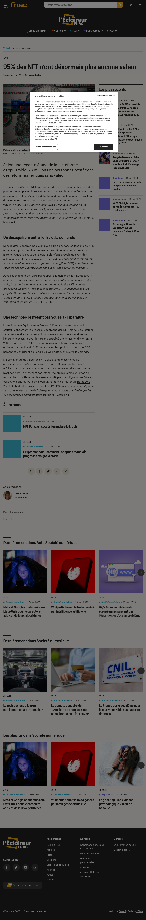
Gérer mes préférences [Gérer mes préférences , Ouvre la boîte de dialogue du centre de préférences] (46, 147)
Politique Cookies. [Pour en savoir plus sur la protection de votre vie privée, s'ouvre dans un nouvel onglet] (54, 123)
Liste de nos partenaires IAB (46, 139)
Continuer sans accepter (106, 96)
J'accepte (103, 147)
